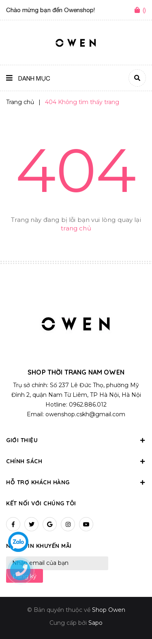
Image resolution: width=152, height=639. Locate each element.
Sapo (95, 622)
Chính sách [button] (76, 461)
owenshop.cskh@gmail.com (85, 414)
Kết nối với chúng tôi (41, 503)
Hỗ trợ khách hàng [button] (76, 482)
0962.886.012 (88, 404)
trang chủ (76, 228)
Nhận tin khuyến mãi (39, 546)
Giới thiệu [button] (76, 440)
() (144, 9)
